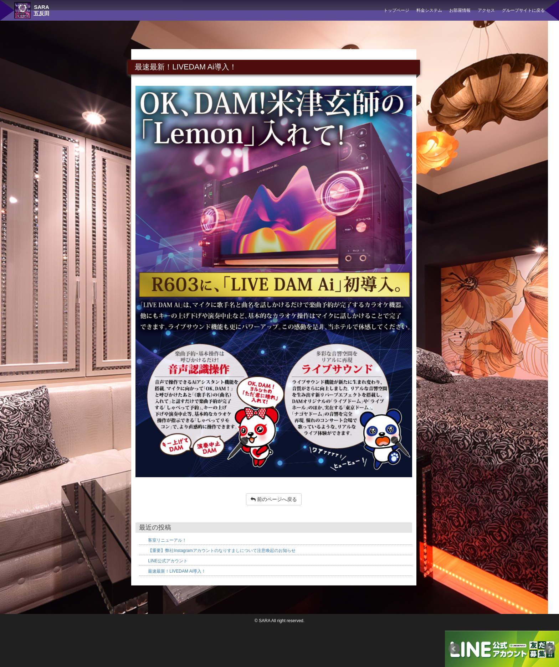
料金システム (429, 10)
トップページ (396, 10)
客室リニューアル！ (167, 540)
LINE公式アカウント (168, 560)
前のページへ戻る (274, 499)
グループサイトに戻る (523, 10)
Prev (454, 649)
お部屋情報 (460, 10)
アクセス (486, 10)
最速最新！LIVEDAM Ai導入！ (177, 571)
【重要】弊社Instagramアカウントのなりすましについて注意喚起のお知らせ (221, 550)
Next (549, 649)
